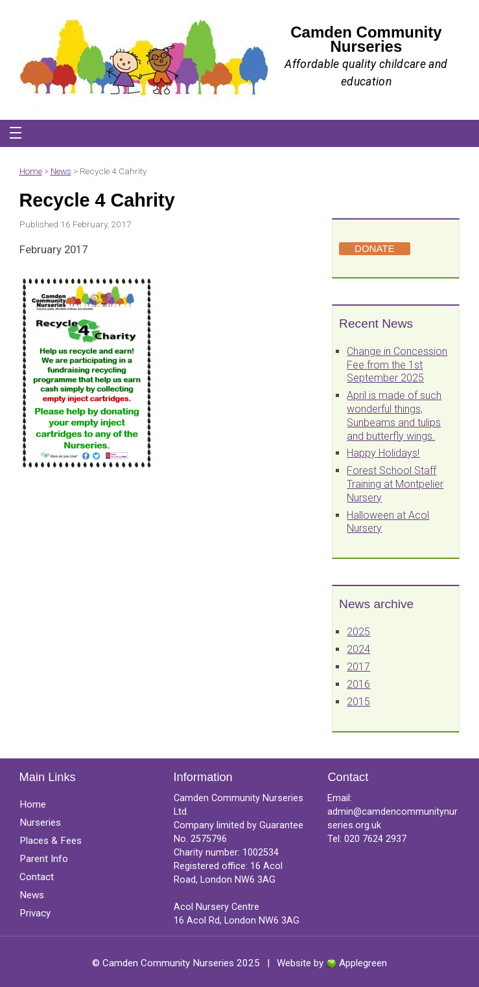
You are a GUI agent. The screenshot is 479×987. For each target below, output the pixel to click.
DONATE (374, 248)
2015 (358, 702)
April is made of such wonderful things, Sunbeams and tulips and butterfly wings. (394, 415)
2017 (358, 667)
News (61, 171)
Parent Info (43, 859)
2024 (358, 649)
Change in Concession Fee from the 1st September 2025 (397, 365)
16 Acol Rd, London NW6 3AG (236, 920)
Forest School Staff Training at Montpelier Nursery (395, 484)
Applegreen (363, 963)
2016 (358, 684)
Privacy (35, 913)
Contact (36, 877)
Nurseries (40, 822)
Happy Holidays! (383, 453)
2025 (358, 632)
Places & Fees (50, 840)
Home (30, 171)
